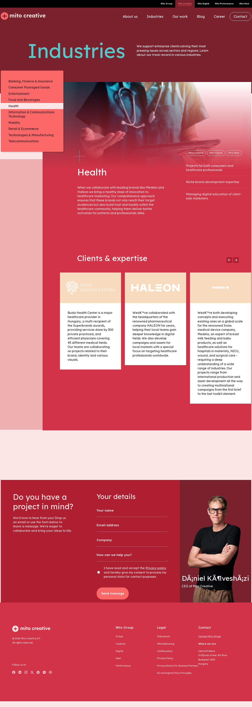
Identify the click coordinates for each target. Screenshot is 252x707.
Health (13, 106)
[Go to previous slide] (229, 260)
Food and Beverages (24, 100)
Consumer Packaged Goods (29, 87)
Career (219, 16)
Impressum (163, 636)
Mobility (14, 123)
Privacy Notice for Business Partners (177, 665)
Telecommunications (23, 141)
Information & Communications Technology (31, 114)
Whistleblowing (165, 643)
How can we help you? (114, 555)
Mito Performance (224, 3)
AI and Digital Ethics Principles (174, 673)
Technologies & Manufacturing (31, 135)
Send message (112, 593)
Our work (180, 16)
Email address (108, 525)
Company (104, 540)
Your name (105, 510)
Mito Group (166, 3)
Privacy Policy (165, 658)
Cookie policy (164, 651)
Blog (201, 16)
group (119, 636)
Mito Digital (203, 3)
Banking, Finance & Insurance (30, 81)
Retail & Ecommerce (23, 129)
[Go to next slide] (236, 260)
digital (119, 651)
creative (120, 643)
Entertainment (18, 94)
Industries (155, 16)
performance (123, 665)
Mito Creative (185, 3)
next (118, 658)
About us (130, 16)
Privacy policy (155, 568)
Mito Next (244, 3)
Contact (240, 16)
